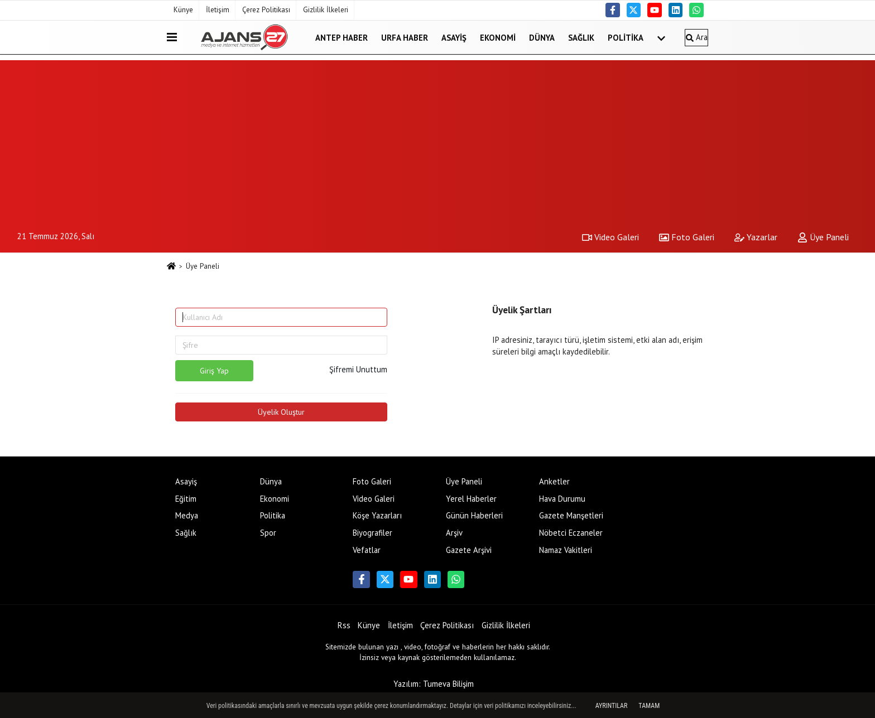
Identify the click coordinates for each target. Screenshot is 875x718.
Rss (344, 625)
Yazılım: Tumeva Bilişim (433, 683)
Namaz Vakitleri (565, 550)
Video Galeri (610, 236)
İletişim (217, 9)
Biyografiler (372, 532)
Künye (183, 9)
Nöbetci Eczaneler (571, 532)
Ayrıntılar (611, 706)
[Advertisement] (437, 138)
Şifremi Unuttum (358, 369)
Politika (625, 37)
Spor (268, 532)
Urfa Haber (404, 37)
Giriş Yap (214, 371)
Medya (186, 515)
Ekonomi (498, 37)
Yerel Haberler (471, 498)
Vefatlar (367, 550)
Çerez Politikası (266, 9)
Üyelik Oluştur (281, 412)
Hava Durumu (562, 498)
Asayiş (454, 37)
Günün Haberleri (474, 515)
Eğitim (185, 498)
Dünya (542, 37)
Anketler (554, 481)
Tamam (649, 706)
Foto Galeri (686, 236)
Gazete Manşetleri (571, 515)
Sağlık (581, 37)
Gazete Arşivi (469, 550)
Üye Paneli (823, 236)
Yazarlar (755, 236)
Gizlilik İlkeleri (325, 9)
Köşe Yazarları (377, 515)
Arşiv (454, 532)
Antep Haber (341, 37)
